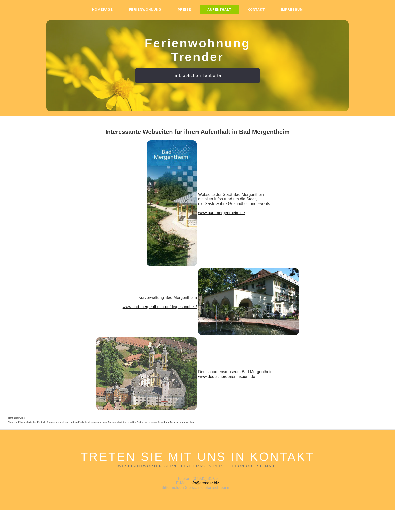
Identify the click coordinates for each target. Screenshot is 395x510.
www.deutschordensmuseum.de (226, 376)
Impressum (292, 9)
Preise (184, 9)
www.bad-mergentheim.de (221, 213)
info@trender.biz (204, 483)
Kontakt (256, 9)
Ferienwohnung (145, 9)
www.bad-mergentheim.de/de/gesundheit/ (160, 306)
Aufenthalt (219, 9)
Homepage (102, 9)
